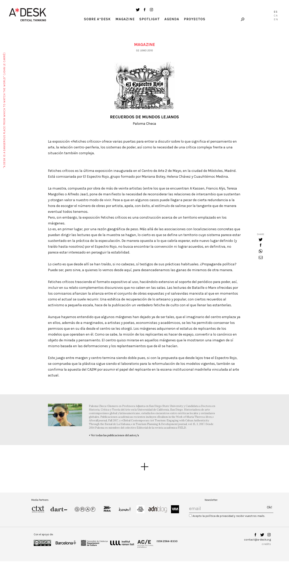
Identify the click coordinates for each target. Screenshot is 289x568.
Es (276, 11)
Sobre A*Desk (97, 19)
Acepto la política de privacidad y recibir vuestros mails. (228, 516)
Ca (276, 15)
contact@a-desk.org (257, 539)
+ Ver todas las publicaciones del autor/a (114, 435)
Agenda (171, 19)
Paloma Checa (144, 123)
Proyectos (194, 19)
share (260, 234)
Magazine (125, 19)
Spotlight (149, 19)
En (276, 19)
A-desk (27, 14)
